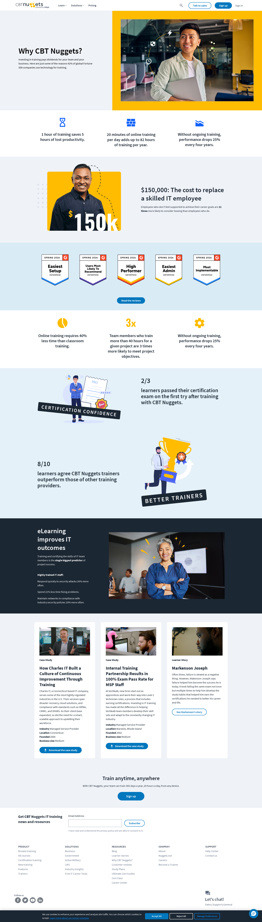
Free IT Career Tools (76, 873)
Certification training (29, 860)
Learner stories (120, 855)
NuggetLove (165, 855)
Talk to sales (200, 5)
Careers (163, 860)
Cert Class (117, 878)
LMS (67, 864)
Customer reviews (122, 864)
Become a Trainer (168, 864)
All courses (24, 855)
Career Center (119, 882)
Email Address (76, 815)
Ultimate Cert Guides (123, 873)
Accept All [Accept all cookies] (157, 916)
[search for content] (181, 5)
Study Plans (118, 869)
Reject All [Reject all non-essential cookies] (181, 916)
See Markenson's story (189, 712)
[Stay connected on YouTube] (33, 901)
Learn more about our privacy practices (69, 917)
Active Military (73, 860)
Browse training (27, 851)
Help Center (212, 851)
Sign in (239, 5)
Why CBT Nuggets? (122, 860)
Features (23, 869)
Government (72, 855)
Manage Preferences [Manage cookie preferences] (207, 916)
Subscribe (134, 823)
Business (70, 851)
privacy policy (107, 830)
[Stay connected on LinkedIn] (40, 901)
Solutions (76, 5)
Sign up (223, 5)
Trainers (23, 873)
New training (25, 864)
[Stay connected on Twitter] (25, 901)
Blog (114, 851)
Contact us (211, 855)
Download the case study (60, 750)
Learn (61, 5)
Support (217, 904)
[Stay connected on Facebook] (18, 901)
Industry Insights (74, 869)
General (227, 904)
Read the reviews (131, 300)
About (162, 851)
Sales (208, 904)
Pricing (92, 5)
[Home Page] (32, 5)
